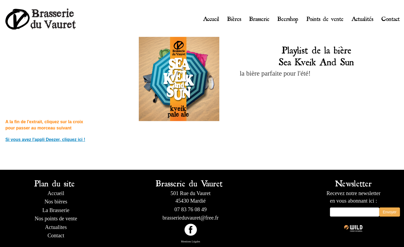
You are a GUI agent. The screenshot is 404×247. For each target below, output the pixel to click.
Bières (234, 17)
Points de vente (325, 17)
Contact (390, 17)
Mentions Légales (190, 241)
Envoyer (389, 212)
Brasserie (259, 17)
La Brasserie (56, 210)
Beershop (288, 17)
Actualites (56, 227)
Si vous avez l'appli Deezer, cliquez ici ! (45, 139)
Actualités (362, 17)
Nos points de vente (56, 218)
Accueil (211, 17)
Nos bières (56, 201)
